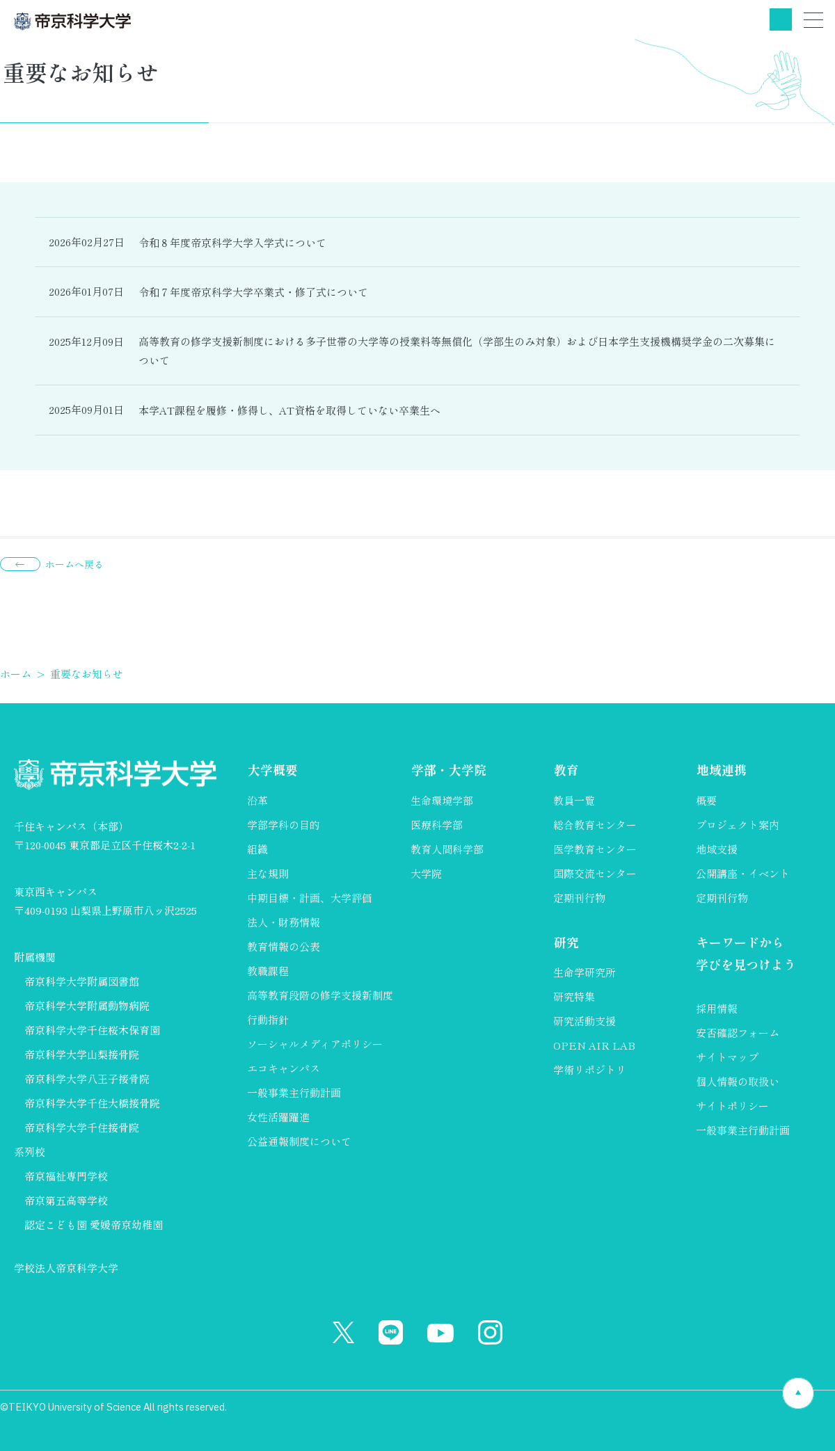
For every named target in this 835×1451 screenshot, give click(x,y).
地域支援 (717, 849)
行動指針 (268, 1019)
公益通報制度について (299, 1141)
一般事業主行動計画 (294, 1092)
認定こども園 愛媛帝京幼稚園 (93, 1224)
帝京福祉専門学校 (66, 1176)
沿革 (257, 800)
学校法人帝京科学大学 (66, 1267)
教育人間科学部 (447, 849)
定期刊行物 (579, 897)
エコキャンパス (283, 1068)
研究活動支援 (584, 1020)
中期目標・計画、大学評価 (309, 897)
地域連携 (721, 770)
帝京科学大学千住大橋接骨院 (92, 1103)
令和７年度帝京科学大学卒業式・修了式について (253, 291)
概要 (706, 800)
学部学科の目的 (283, 824)
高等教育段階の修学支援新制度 (320, 995)
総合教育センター (595, 824)
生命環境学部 (442, 800)
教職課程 (268, 970)
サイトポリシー (732, 1106)
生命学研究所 (584, 972)
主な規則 (268, 873)
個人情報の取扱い (737, 1082)
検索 (781, 19)
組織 (257, 849)
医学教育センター (595, 849)
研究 (565, 942)
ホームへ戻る (74, 564)
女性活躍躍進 (278, 1116)
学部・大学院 (448, 770)
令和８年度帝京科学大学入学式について (232, 242)
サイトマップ (727, 1057)
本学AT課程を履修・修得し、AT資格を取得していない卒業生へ (289, 410)
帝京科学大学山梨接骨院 (81, 1054)
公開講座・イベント (743, 873)
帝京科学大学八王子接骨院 (87, 1078)
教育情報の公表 (283, 946)
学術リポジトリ (589, 1069)
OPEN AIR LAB (594, 1045)
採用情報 (717, 1009)
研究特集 (574, 996)
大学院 (426, 873)
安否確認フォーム (737, 1033)
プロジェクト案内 (737, 824)
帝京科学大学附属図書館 (81, 981)
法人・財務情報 (283, 922)
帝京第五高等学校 (66, 1200)
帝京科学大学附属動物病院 (87, 1005)
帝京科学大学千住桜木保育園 (92, 1030)
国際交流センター (595, 873)
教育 (565, 770)
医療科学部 (437, 824)
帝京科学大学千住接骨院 (81, 1127)
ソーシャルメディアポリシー (315, 1043)
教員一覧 (574, 800)
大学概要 (272, 770)
